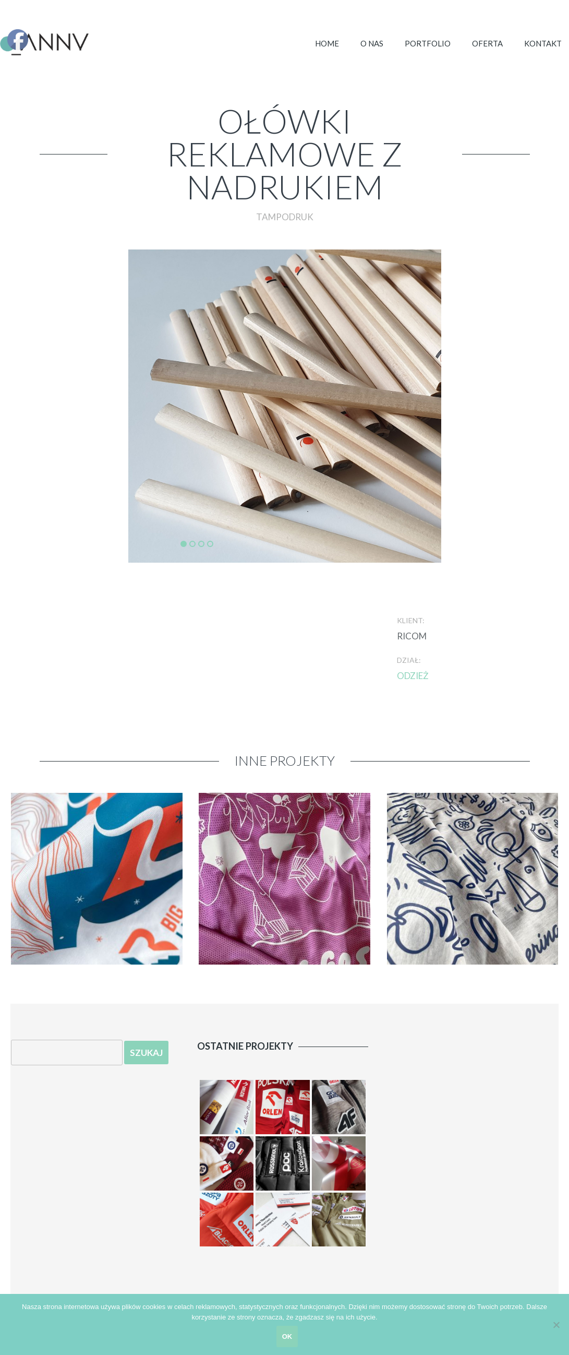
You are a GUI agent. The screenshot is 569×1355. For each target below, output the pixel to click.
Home (327, 43)
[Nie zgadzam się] (556, 1325)
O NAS (371, 43)
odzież (413, 675)
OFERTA (487, 43)
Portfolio (428, 43)
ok (287, 1336)
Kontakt (543, 43)
